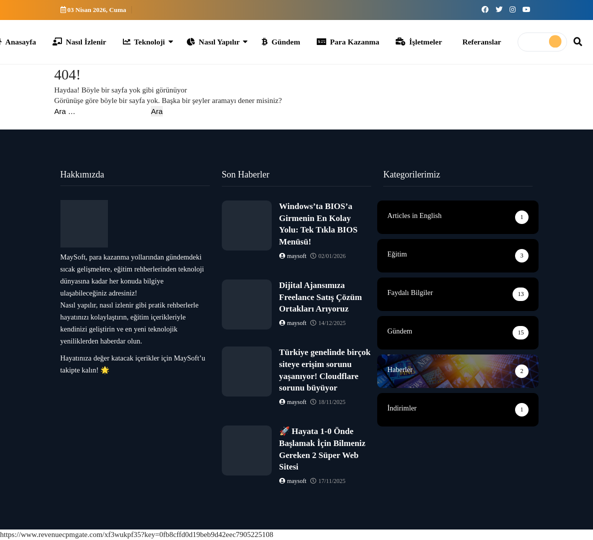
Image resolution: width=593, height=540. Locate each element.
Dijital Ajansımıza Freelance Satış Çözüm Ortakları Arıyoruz (320, 297)
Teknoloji (144, 42)
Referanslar (481, 42)
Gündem (281, 42)
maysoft (293, 256)
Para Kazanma (348, 42)
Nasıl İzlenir (79, 42)
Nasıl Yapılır (213, 42)
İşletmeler (419, 42)
